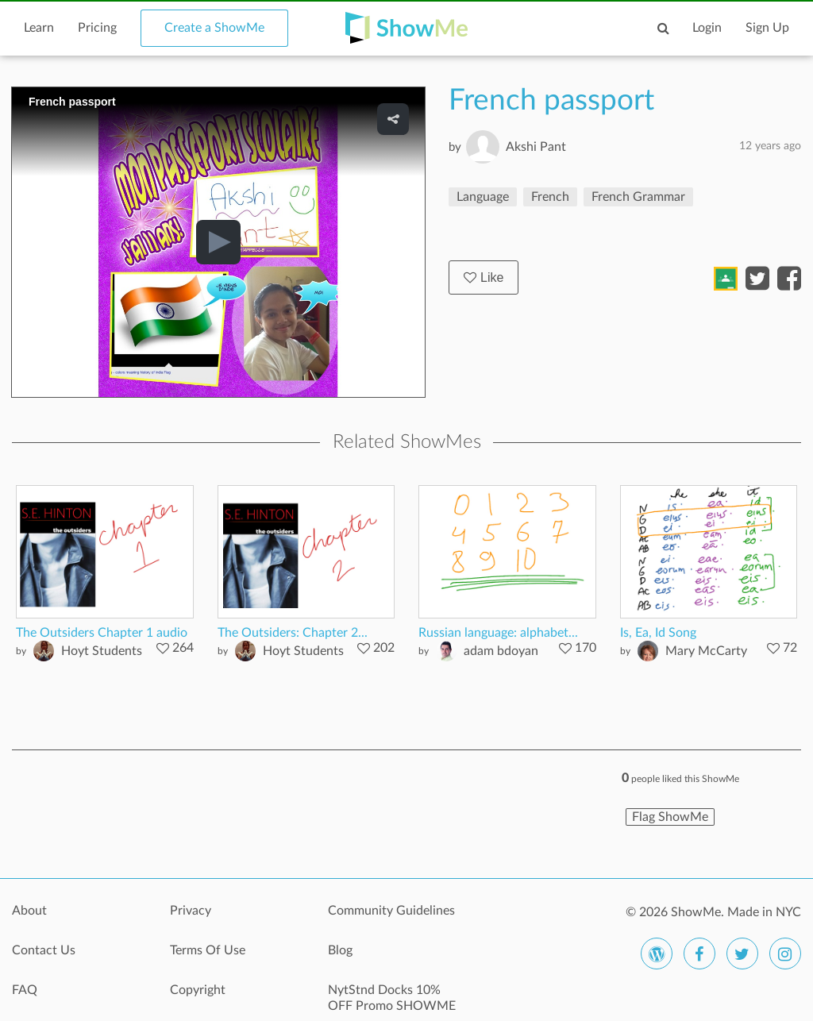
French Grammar (638, 197)
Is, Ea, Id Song (658, 632)
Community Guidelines (391, 910)
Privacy (190, 910)
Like (483, 277)
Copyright (197, 990)
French (550, 197)
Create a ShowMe (214, 27)
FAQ (24, 990)
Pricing (97, 27)
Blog (340, 950)
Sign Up (767, 27)
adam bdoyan (501, 651)
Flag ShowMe (670, 817)
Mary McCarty (706, 651)
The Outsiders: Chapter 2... (293, 632)
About (29, 910)
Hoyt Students (101, 651)
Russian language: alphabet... (498, 632)
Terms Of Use (207, 950)
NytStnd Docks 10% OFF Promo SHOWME (392, 998)
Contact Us (43, 950)
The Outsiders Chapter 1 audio (101, 632)
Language (483, 197)
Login (707, 27)
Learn (39, 27)
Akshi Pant (536, 147)
